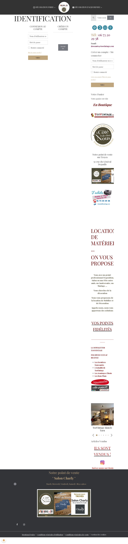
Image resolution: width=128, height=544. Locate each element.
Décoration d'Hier (43, 7)
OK (110, 18)
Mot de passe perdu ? (35, 52)
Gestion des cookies (101, 541)
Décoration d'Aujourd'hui (86, 7)
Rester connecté (37, 47)
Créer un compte (96, 77)
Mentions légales (26, 541)
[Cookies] (4, 540)
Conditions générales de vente (78, 541)
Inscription (63, 47)
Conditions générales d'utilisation (49, 541)
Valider (38, 58)
